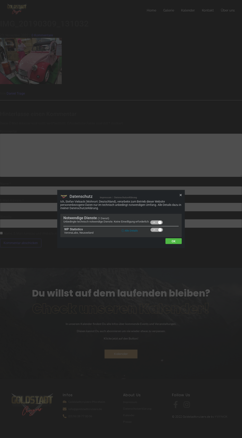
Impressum (106, 197)
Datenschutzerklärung (125, 197)
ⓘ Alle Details (129, 230)
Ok (174, 241)
